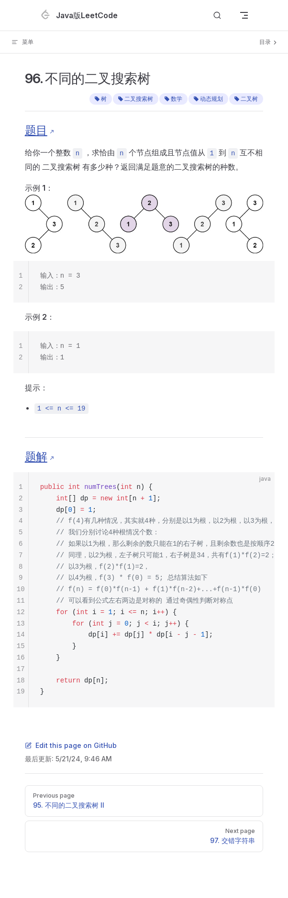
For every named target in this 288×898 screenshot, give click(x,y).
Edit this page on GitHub (71, 745)
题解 (36, 457)
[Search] (217, 15)
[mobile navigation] (244, 15)
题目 (36, 130)
